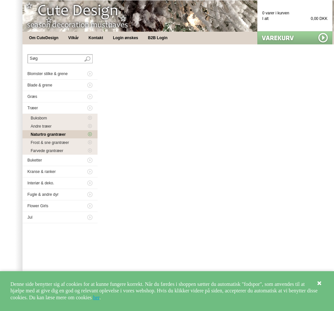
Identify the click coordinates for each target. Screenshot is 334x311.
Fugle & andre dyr (42, 194)
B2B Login (158, 38)
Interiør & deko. (40, 183)
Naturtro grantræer (48, 134)
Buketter (34, 160)
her (96, 297)
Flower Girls (37, 206)
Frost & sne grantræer (50, 142)
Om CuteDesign (43, 38)
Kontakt (96, 38)
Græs (32, 96)
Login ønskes (125, 38)
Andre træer (41, 126)
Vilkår (73, 38)
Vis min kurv (294, 37)
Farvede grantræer (47, 150)
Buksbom (39, 118)
